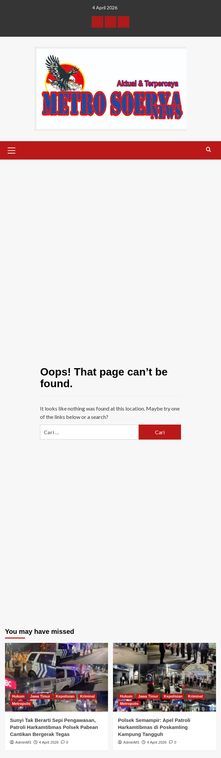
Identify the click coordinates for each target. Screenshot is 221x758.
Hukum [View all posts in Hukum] (18, 696)
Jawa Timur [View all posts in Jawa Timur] (40, 696)
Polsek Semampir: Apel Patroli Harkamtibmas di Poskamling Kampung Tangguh (154, 727)
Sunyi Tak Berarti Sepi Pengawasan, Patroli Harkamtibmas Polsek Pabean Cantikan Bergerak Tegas (54, 727)
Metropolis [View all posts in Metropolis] (21, 704)
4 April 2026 (49, 742)
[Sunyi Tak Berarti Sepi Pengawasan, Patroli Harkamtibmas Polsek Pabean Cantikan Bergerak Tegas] (56, 677)
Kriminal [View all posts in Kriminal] (87, 696)
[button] (11, 149)
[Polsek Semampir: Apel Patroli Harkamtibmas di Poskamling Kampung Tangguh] (164, 677)
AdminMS (23, 742)
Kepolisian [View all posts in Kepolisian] (65, 696)
